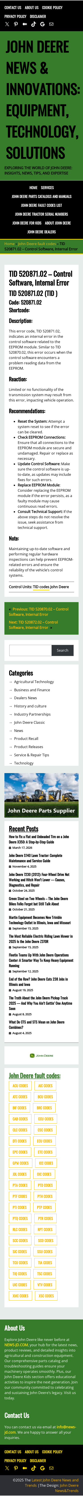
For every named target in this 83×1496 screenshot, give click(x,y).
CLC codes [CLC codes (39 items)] (20, 1130)
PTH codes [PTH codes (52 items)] (44, 1196)
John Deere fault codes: (34, 1075)
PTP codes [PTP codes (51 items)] (44, 1207)
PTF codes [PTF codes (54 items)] (20, 1196)
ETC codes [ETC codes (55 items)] (45, 1152)
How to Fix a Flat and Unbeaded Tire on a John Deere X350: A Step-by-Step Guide (39, 839)
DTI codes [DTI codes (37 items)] (20, 1141)
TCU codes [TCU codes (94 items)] (20, 1262)
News (18, 730)
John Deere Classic (29, 722)
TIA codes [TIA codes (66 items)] (45, 1262)
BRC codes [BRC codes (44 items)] (44, 1107)
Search (62, 650)
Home (33, 187)
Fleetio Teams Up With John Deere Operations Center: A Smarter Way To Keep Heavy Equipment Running (41, 960)
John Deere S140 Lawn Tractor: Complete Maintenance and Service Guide (35, 858)
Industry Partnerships (32, 714)
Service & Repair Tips (31, 755)
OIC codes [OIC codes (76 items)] (44, 1174)
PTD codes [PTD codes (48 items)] (45, 1185)
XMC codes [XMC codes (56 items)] (20, 1295)
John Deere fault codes (37, 243)
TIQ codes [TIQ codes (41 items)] (20, 1273)
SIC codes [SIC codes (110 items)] (20, 1251)
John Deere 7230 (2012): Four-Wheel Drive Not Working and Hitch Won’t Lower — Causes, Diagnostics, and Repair (39, 880)
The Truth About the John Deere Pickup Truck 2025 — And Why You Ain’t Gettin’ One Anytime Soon (40, 1003)
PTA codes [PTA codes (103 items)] (20, 1185)
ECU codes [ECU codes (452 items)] (44, 1141)
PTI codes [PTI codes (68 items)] (20, 1207)
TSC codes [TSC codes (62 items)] (44, 1273)
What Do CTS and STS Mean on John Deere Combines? (36, 1024)
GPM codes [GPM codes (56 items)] (21, 1163)
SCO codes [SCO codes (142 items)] (45, 1240)
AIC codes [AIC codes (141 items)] (45, 1085)
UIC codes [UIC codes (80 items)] (20, 1284)
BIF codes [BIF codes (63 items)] (19, 1107)
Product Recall (26, 738)
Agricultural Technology (34, 681)
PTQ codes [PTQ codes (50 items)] (20, 1218)
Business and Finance (32, 690)
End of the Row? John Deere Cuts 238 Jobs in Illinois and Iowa (38, 981)
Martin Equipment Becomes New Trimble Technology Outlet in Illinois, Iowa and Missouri (40, 920)
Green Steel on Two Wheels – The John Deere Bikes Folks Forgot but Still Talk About (38, 901)
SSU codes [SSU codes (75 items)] (44, 1251)
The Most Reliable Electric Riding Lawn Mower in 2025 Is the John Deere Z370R (41, 938)
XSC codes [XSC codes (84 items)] (46, 1295)
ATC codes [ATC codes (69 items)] (20, 1096)
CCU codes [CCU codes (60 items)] (45, 1119)
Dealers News (25, 697)
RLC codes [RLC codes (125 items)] (20, 1229)
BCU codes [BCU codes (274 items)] (45, 1096)
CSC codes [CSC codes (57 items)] (45, 1130)
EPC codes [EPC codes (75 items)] (20, 1152)
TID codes (41, 586)
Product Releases (28, 746)
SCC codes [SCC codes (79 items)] (20, 1240)
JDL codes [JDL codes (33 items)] (20, 1174)
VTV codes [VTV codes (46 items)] (44, 1284)
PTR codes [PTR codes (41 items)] (45, 1218)
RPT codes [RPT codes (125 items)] (45, 1229)
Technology (23, 763)
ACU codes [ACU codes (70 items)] (20, 1085)
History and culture (30, 706)
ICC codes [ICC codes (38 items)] (46, 1163)
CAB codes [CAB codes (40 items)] (20, 1119)
